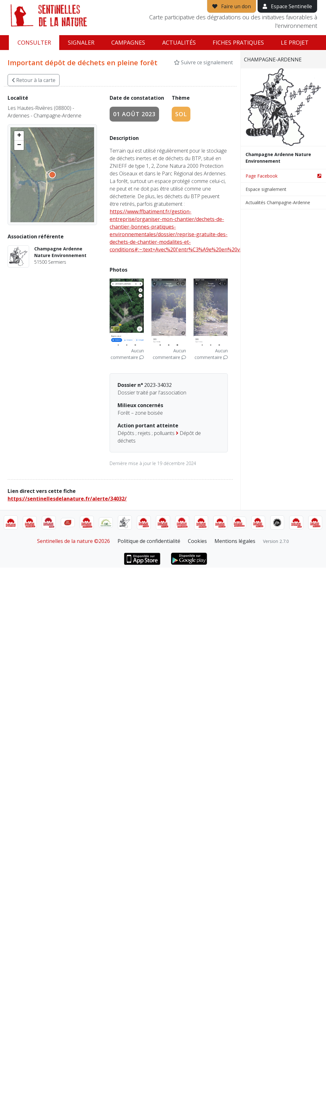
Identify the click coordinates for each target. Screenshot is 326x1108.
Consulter (34, 42)
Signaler (81, 42)
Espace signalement (266, 189)
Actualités (179, 42)
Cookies (197, 541)
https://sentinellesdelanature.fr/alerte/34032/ (67, 498)
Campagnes (128, 42)
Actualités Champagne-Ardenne (278, 202)
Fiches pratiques (238, 42)
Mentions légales (234, 541)
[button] (19, 136)
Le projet (295, 42)
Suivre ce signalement (203, 62)
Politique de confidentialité (149, 541)
